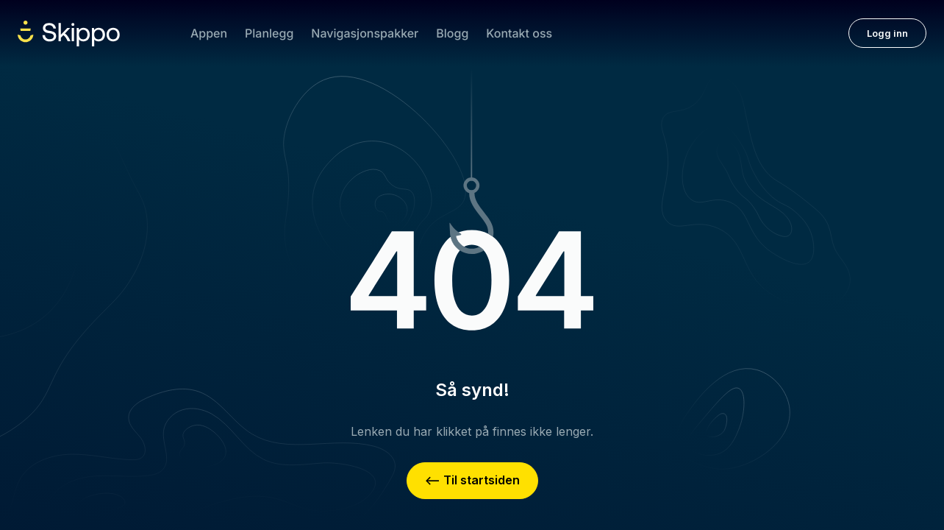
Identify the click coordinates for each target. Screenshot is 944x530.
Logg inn (887, 33)
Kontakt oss (519, 33)
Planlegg (269, 33)
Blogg (452, 33)
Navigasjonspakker (364, 33)
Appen (208, 33)
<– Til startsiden (472, 480)
